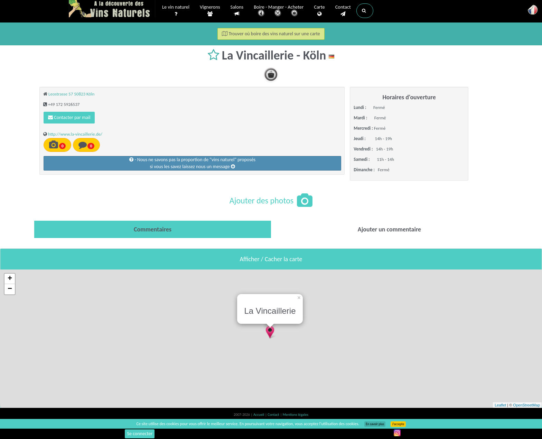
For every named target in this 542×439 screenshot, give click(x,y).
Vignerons (210, 10)
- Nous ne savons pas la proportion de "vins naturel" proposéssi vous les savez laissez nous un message (192, 163)
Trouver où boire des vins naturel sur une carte (271, 34)
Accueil (259, 414)
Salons (237, 10)
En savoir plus (375, 424)
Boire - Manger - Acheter (278, 11)
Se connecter (139, 434)
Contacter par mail (69, 117)
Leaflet (500, 405)
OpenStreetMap (526, 405)
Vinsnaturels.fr (112, 9)
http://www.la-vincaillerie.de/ (75, 134)
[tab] (152, 229)
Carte (319, 10)
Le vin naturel (175, 10)
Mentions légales (295, 414)
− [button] (10, 289)
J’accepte (398, 424)
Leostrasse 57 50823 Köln (71, 94)
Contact (343, 10)
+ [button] (10, 279)
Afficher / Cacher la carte (271, 259)
